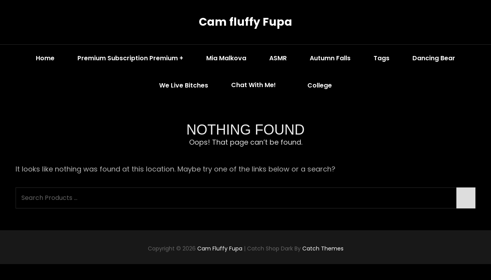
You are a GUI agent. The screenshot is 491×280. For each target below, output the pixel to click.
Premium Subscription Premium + (130, 58)
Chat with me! (259, 85)
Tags (381, 58)
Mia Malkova (226, 58)
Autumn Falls (330, 58)
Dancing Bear (433, 58)
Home (45, 58)
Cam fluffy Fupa (245, 22)
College (319, 85)
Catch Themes (323, 248)
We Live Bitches (183, 85)
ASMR (278, 58)
